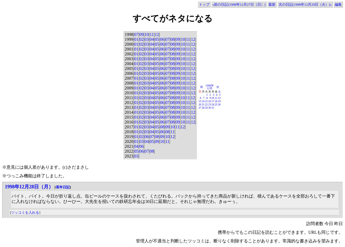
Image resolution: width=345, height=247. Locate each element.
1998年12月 (210, 87)
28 (203, 107)
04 (152, 39)
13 (200, 101)
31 (213, 107)
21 (203, 104)
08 (172, 39)
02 (141, 39)
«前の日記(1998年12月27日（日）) (238, 4)
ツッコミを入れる (25, 213)
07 (136, 34)
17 (213, 101)
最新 (271, 4)
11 (152, 34)
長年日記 (63, 187)
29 (206, 107)
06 (162, 39)
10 (146, 34)
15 (206, 101)
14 (203, 101)
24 (213, 104)
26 (219, 104)
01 (136, 39)
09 (141, 34)
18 (216, 101)
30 (209, 107)
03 (146, 39)
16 (209, 101)
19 (219, 101)
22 (206, 104)
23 (209, 104)
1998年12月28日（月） (29, 186)
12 (157, 34)
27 (200, 107)
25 (216, 104)
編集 (338, 4)
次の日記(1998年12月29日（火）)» (305, 4)
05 (157, 39)
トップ (204, 4)
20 (200, 104)
